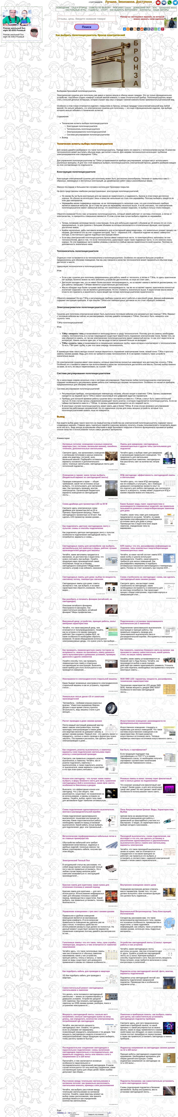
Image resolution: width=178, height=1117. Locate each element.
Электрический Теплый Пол (76, 860)
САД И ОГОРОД (79, 8)
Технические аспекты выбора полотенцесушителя (85, 123)
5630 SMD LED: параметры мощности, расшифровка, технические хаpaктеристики (146, 680)
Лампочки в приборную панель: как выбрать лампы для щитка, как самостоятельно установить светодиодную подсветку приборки (146, 1016)
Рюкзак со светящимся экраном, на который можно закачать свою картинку (142, 18)
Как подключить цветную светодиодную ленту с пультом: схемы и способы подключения (86, 527)
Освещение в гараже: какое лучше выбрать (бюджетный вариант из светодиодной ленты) (85, 476)
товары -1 (61, 1113)
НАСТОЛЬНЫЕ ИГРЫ (76, 10)
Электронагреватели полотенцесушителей (86, 132)
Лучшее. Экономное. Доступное (130, 1)
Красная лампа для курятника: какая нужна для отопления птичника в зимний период (85, 886)
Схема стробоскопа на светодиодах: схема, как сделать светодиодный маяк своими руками (147, 578)
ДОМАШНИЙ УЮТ (142, 8)
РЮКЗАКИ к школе (122, 8)
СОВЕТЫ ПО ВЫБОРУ (100, 8)
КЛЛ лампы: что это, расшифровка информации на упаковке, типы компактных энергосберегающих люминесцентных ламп (145, 548)
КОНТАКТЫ (145, 10)
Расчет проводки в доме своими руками (82, 721)
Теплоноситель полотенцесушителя (83, 129)
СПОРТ (104, 10)
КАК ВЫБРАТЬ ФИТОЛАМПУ (124, 10)
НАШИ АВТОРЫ (161, 10)
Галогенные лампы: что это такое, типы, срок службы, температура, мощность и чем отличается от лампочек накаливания (89, 944)
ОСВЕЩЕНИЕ (62, 8)
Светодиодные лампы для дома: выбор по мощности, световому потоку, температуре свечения (89, 578)
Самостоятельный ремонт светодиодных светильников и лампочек (82, 989)
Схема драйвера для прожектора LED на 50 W (84, 504)
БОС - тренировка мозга (164, 8)
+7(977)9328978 (95, 2)
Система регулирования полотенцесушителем (88, 135)
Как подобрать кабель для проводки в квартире (86, 971)
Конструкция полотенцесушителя (82, 126)
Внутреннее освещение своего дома (138, 885)
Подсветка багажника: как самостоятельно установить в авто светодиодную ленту (147, 1082)
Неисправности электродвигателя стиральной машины (89, 679)
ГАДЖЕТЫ (93, 10)
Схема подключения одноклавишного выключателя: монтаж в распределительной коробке (88, 811)
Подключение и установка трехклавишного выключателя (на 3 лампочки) (141, 622)
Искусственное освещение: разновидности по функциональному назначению (143, 722)
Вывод (65, 138)
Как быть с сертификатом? (133, 750)
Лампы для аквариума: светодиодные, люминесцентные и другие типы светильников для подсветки (145, 446)
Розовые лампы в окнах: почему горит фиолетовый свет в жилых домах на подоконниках (146, 779)
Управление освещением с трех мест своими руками (88, 911)
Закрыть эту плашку (96, 1114)
